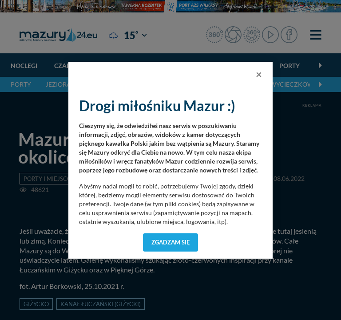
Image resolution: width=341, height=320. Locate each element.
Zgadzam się (170, 242)
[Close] (259, 74)
